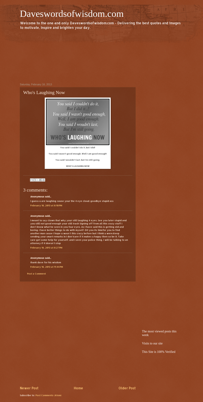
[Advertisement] (101, 56)
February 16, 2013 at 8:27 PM (46, 247)
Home (78, 388)
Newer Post (29, 388)
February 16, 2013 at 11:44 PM (46, 266)
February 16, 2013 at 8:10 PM (46, 205)
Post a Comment (36, 273)
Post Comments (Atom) (49, 395)
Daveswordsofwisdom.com (72, 13)
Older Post (127, 388)
